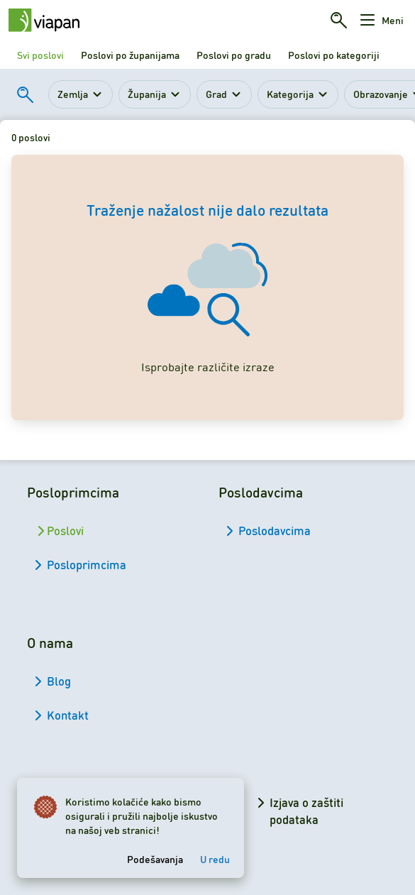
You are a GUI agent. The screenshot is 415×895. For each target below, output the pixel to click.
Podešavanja (155, 858)
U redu (215, 858)
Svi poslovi (40, 54)
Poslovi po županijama (130, 54)
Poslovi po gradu (234, 54)
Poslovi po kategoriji (334, 54)
